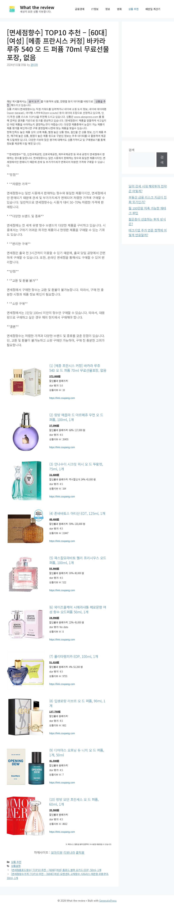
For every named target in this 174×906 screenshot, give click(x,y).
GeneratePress (108, 900)
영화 (119, 9)
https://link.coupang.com (62, 398)
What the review (37, 7)
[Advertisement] (148, 79)
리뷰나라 (69, 852)
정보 (107, 9)
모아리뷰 (57, 852)
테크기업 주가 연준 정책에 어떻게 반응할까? (148, 232)
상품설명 (16, 866)
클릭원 (80, 852)
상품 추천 (133, 9)
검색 (131, 150)
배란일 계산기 (152, 9)
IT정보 (95, 9)
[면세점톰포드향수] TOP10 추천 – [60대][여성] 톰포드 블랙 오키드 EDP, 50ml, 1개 (56, 870)
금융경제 (79, 9)
